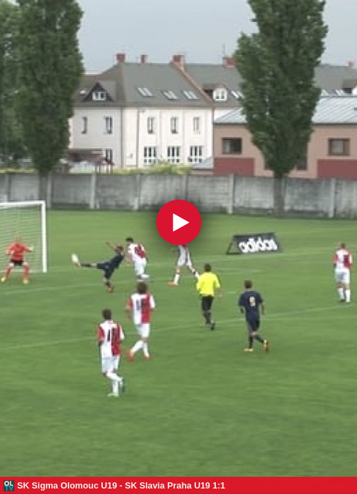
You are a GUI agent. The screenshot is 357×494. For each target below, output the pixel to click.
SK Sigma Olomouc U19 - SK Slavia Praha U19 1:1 (121, 485)
